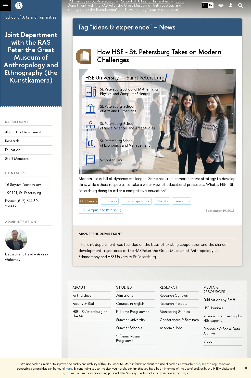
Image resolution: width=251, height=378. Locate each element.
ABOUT (79, 287)
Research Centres (174, 295)
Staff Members (16, 158)
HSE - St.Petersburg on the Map (90, 313)
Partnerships (82, 295)
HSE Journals (213, 308)
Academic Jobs (171, 327)
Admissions (124, 295)
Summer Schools (129, 327)
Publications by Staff (219, 299)
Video (208, 341)
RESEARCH (169, 287)
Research (12, 141)
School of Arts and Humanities (30, 17)
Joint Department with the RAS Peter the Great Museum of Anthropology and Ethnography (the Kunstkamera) (31, 57)
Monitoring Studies (175, 311)
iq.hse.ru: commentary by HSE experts (222, 318)
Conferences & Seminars (179, 319)
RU (205, 5)
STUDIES (124, 287)
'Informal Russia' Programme (128, 338)
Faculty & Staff (84, 303)
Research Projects (173, 303)
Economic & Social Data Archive (221, 331)
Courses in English (130, 303)
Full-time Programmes (132, 311)
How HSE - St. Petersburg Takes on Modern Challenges (159, 55)
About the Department (23, 132)
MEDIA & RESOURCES (214, 289)
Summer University (130, 319)
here (197, 364)
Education (12, 149)
